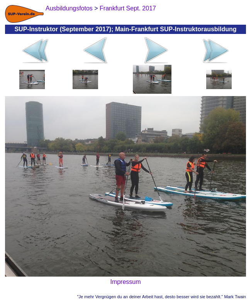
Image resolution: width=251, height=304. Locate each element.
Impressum (125, 282)
